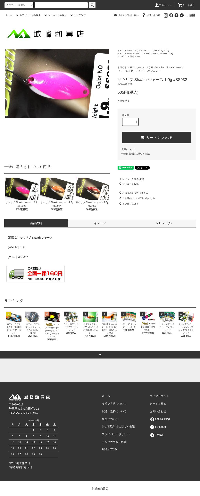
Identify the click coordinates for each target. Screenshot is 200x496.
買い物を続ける (128, 203)
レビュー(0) (164, 223)
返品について (128, 149)
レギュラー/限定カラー (130, 56)
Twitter (156, 434)
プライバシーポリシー (115, 434)
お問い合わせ (150, 15)
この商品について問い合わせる (136, 198)
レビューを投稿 (128, 183)
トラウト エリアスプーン (137, 50)
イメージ (100, 223)
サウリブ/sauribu (133, 53)
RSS (105, 449)
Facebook (158, 426)
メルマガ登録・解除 (126, 15)
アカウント (163, 5)
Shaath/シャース (151, 53)
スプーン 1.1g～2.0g (160, 50)
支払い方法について (114, 403)
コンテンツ (77, 15)
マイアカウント (159, 396)
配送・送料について (114, 411)
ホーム (8, 15)
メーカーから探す (55, 15)
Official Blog (160, 419)
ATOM (113, 449)
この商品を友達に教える (133, 192)
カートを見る (158, 403)
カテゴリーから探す (28, 15)
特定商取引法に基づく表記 (135, 153)
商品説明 (36, 223)
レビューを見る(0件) (131, 179)
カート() (186, 5)
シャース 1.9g (167, 53)
